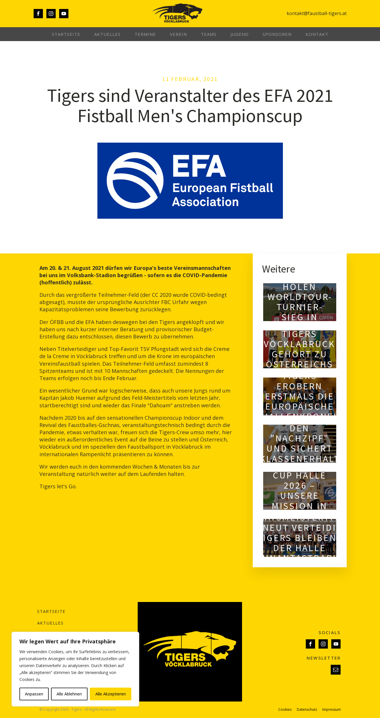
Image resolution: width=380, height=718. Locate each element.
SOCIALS (330, 632)
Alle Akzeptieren (110, 694)
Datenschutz (307, 709)
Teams (209, 34)
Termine (145, 34)
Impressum (331, 709)
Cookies (285, 709)
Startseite (66, 34)
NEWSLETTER (324, 658)
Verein (178, 34)
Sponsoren (277, 34)
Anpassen (34, 694)
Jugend (239, 34)
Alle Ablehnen (69, 694)
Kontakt (317, 34)
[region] (75, 669)
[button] (336, 670)
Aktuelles (107, 34)
